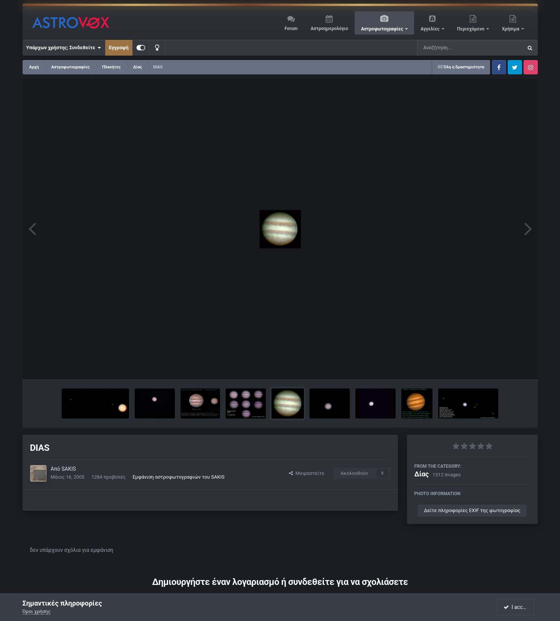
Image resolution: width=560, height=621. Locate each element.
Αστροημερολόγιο (329, 28)
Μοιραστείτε (306, 473)
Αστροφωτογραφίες (382, 29)
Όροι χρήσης (37, 611)
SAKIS (68, 469)
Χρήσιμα (511, 29)
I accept (516, 607)
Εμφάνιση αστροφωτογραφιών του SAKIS (178, 477)
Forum (291, 28)
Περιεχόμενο (471, 29)
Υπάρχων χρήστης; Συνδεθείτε (63, 48)
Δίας (421, 474)
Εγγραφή (119, 47)
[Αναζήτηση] (454, 48)
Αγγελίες (430, 29)
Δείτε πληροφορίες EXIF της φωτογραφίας (472, 510)
